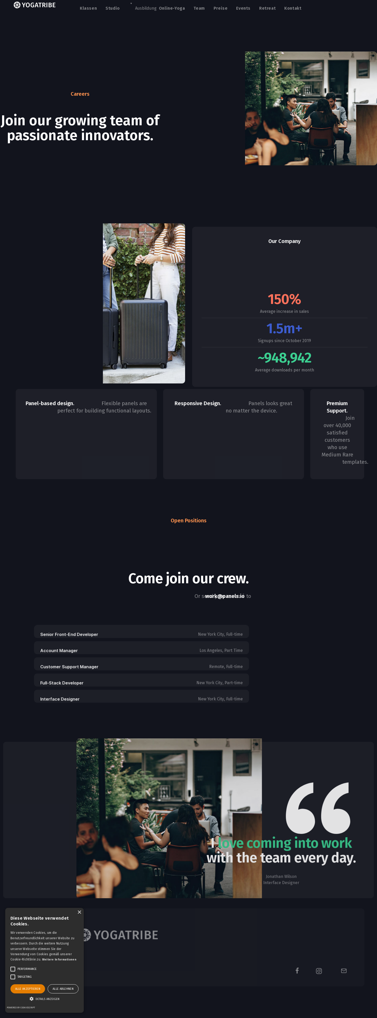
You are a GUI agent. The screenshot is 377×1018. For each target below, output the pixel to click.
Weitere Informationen (59, 959)
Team (199, 8)
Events (243, 8)
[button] (44, 999)
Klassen (88, 8)
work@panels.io (225, 596)
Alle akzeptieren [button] (27, 989)
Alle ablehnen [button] (63, 989)
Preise (221, 8)
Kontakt (292, 8)
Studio (113, 8)
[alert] (44, 960)
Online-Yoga (172, 8)
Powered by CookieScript (21, 1007)
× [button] (79, 912)
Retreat (267, 8)
